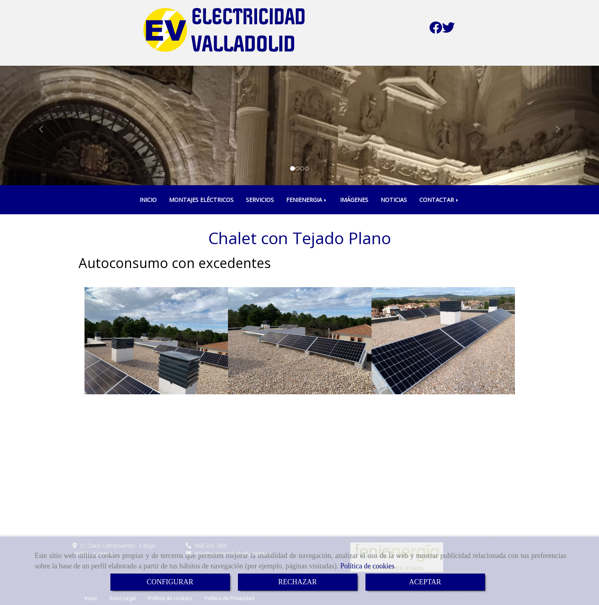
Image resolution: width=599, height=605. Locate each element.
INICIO (148, 200)
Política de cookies (367, 566)
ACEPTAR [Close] (425, 582)
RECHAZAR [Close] (297, 582)
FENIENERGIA (307, 200)
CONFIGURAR (170, 582)
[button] (45, 125)
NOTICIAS (394, 200)
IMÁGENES (354, 200)
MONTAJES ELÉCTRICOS (201, 200)
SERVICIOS (260, 200)
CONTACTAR (439, 200)
